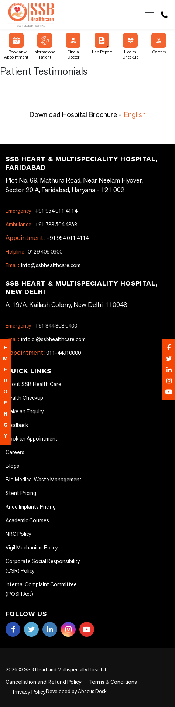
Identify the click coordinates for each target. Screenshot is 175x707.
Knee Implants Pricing (29, 506)
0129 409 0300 (34, 251)
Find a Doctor (73, 46)
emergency (5, 391)
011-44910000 (63, 353)
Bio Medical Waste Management (41, 479)
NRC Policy (18, 534)
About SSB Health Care (31, 384)
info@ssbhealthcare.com (40, 265)
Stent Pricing (20, 493)
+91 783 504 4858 (41, 224)
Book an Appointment (16, 46)
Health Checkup (130, 46)
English (135, 114)
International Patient (44, 46)
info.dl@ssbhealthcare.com (43, 339)
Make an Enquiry (23, 411)
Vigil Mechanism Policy (30, 547)
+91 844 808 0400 (41, 325)
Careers (158, 43)
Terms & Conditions (101, 682)
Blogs (12, 466)
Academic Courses (26, 520)
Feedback (17, 425)
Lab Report (102, 43)
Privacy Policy (145, 682)
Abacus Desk (51, 690)
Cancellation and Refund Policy (39, 682)
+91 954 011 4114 (41, 211)
